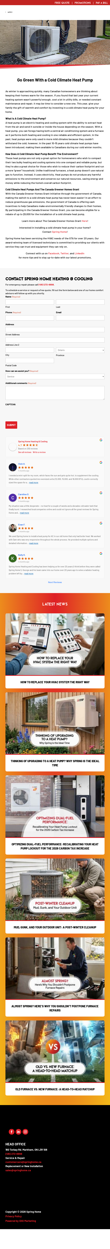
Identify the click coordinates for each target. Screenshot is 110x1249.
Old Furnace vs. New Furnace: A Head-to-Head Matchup (55, 1109)
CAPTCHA (10, 424)
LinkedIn (79, 273)
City (7, 374)
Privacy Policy (13, 1236)
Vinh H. (21, 483)
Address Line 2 (12, 364)
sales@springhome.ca (18, 1190)
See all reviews (24, 472)
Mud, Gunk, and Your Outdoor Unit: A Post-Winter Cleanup (55, 947)
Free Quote (62, 2)
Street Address (12, 354)
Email (58, 332)
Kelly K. (21, 574)
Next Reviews (55, 601)
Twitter (64, 273)
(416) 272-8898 (46, 304)
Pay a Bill (102, 2)
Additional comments (20, 403)
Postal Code (11, 385)
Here (84, 240)
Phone (13, 332)
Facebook (53, 273)
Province (60, 375)
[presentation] (27, 432)
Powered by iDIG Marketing (20, 1240)
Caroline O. (23, 514)
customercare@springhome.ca (23, 1181)
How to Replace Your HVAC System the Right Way (55, 702)
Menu (8, 32)
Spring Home (59, 251)
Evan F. (21, 544)
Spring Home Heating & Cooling (32, 461)
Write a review (39, 472)
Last (58, 326)
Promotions (83, 2)
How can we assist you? (21, 390)
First (7, 326)
